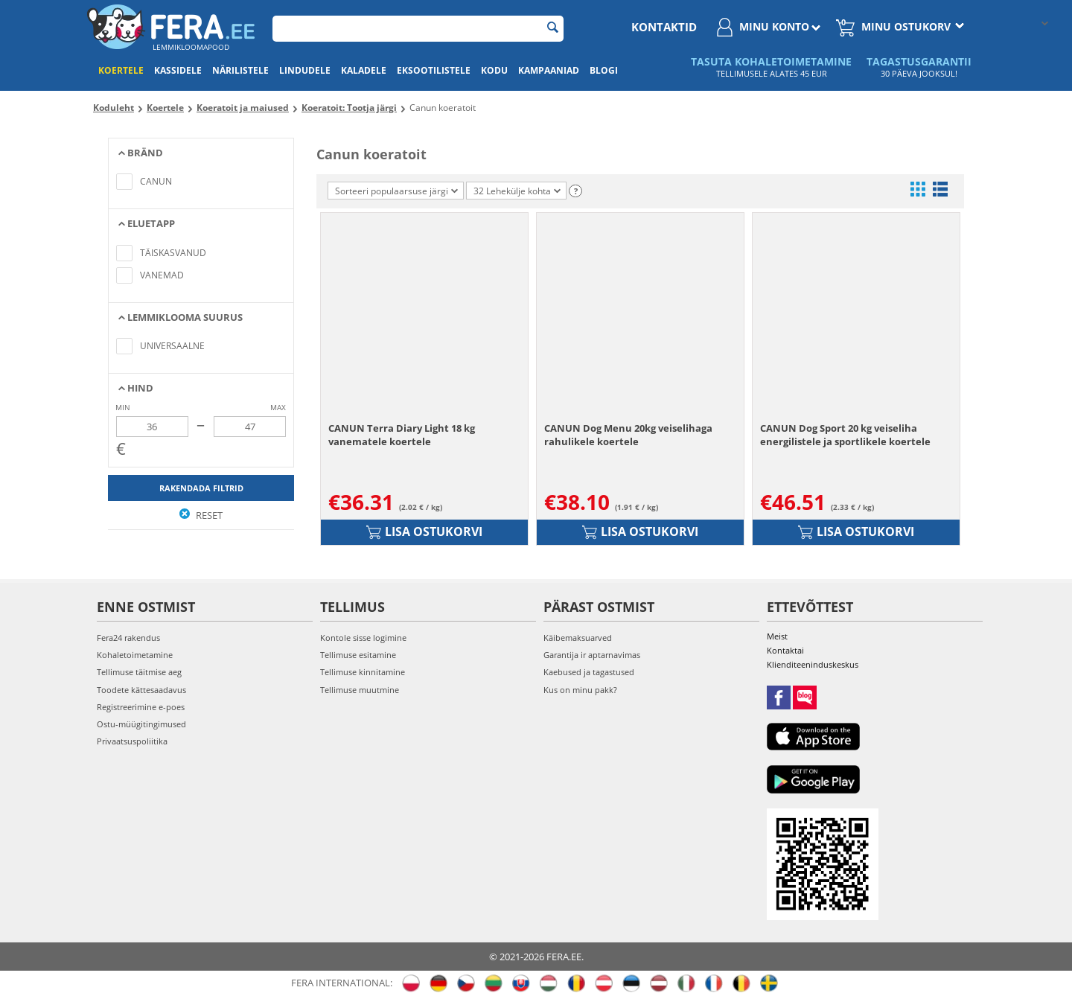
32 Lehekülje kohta (517, 191)
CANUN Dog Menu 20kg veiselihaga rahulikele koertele (628, 434)
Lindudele (305, 70)
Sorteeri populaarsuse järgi (396, 191)
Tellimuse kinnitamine (362, 671)
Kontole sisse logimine (363, 637)
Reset (201, 515)
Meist (777, 636)
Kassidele (178, 70)
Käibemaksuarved (577, 637)
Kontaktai (785, 650)
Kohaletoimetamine (135, 654)
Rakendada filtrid (201, 488)
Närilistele (240, 70)
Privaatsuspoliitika (132, 741)
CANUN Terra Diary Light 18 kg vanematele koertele (401, 434)
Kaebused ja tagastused (588, 671)
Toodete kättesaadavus (141, 689)
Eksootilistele (433, 70)
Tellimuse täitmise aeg (139, 671)
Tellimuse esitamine (358, 654)
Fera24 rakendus (128, 637)
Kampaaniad (548, 70)
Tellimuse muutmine (359, 689)
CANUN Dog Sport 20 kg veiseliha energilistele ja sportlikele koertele (845, 434)
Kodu (494, 70)
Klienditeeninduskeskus (812, 664)
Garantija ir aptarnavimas (591, 654)
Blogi (604, 70)
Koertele (121, 70)
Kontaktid (664, 26)
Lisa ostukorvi (424, 531)
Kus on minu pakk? (580, 689)
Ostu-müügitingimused (141, 724)
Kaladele (363, 70)
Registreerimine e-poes (141, 706)
